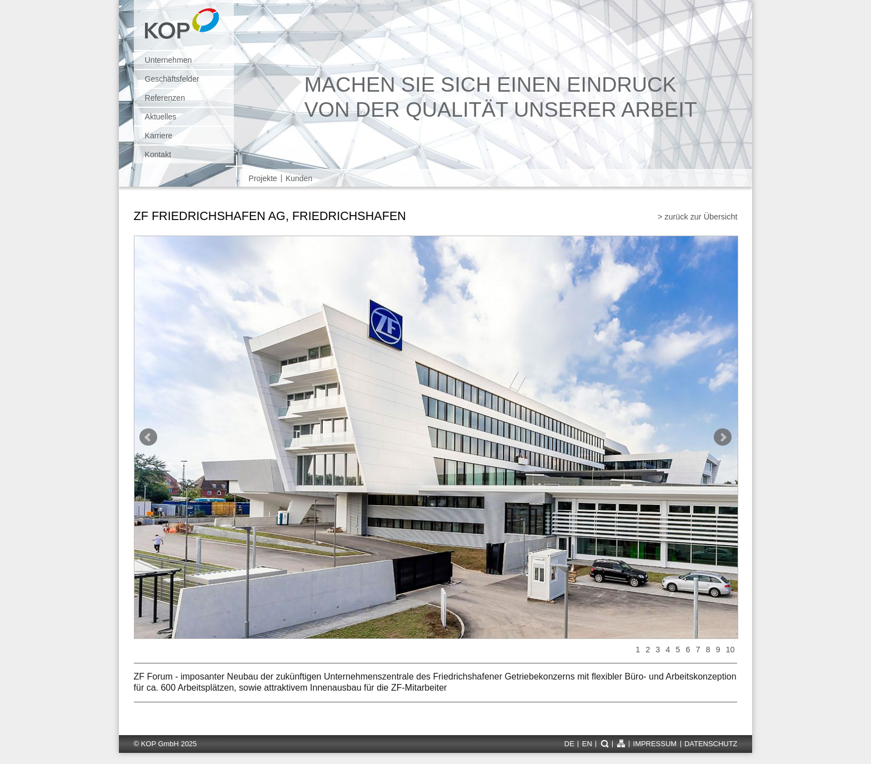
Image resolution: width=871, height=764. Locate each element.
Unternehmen (168, 60)
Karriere (159, 135)
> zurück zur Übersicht (698, 216)
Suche (604, 743)
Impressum (655, 744)
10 (729, 649)
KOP (185, 29)
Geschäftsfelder (172, 78)
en (587, 744)
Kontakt (158, 154)
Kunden (299, 178)
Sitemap (621, 743)
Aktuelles (161, 116)
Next (723, 437)
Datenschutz (710, 744)
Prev (148, 437)
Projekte (263, 178)
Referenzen (165, 97)
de (569, 744)
